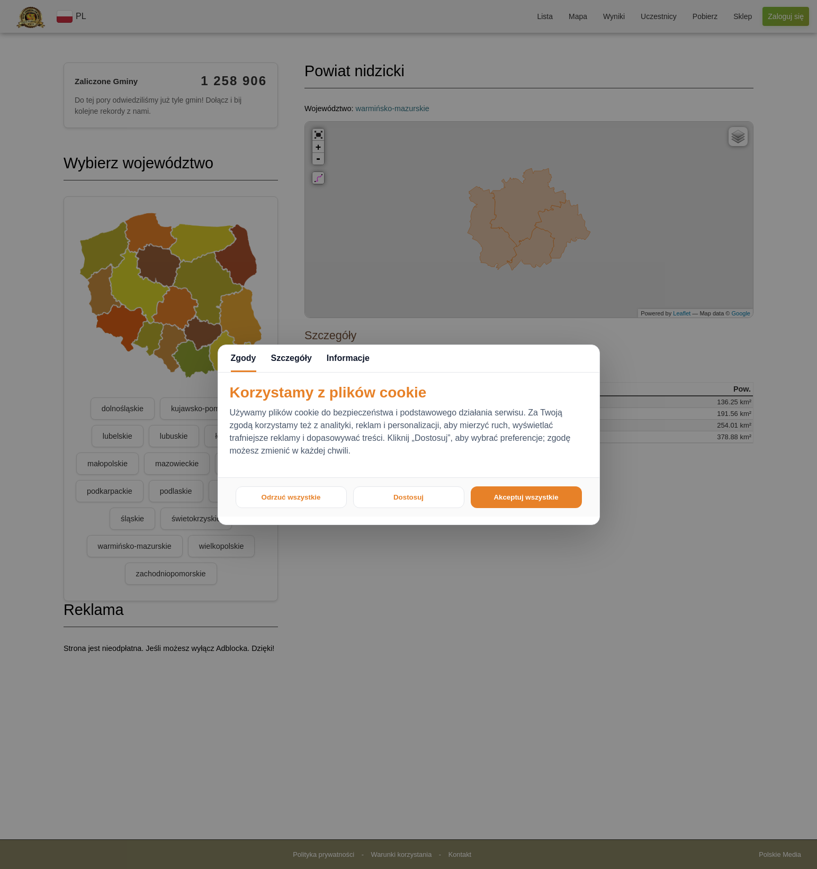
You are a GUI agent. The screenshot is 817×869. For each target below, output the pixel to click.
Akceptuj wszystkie (525, 497)
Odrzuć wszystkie (291, 497)
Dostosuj (408, 497)
